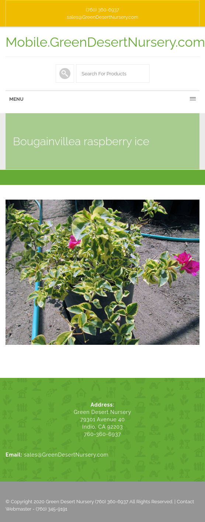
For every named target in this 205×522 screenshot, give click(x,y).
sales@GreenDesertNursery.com (102, 17)
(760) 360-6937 (102, 9)
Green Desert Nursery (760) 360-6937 (87, 501)
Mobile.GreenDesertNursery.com (105, 42)
